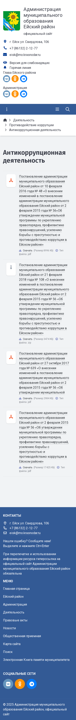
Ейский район (13, 596)
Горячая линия (20, 68)
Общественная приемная (22, 636)
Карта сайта (11, 644)
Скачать (27, 250)
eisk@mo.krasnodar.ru (25, 55)
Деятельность (13, 612)
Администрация (15, 604)
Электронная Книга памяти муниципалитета (36, 660)
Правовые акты (15, 620)
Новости (9, 628)
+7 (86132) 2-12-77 (23, 48)
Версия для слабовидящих (30, 63)
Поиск (8, 652)
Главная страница (16, 589)
